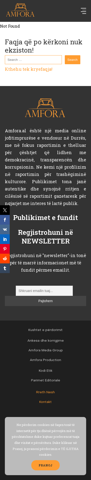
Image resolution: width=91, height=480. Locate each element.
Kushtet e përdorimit (45, 330)
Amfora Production (45, 360)
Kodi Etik (45, 370)
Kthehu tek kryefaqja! (28, 69)
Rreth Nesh (45, 392)
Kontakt (45, 402)
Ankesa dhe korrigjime (45, 340)
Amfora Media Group (45, 350)
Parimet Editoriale (45, 380)
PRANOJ (45, 465)
